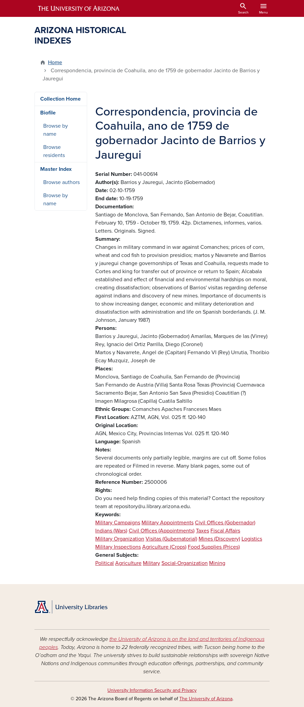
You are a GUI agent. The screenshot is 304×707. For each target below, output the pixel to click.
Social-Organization (184, 563)
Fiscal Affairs (225, 530)
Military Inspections (118, 547)
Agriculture (128, 563)
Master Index (56, 169)
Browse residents (54, 151)
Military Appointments (168, 522)
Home (55, 62)
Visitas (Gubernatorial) (171, 538)
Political (104, 563)
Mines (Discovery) (219, 538)
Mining (217, 563)
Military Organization (119, 538)
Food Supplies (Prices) (214, 547)
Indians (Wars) (111, 530)
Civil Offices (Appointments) (162, 530)
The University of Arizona (205, 699)
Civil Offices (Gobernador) (225, 522)
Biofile (48, 112)
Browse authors (61, 182)
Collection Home (60, 99)
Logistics (252, 538)
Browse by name (55, 130)
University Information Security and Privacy (152, 690)
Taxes (202, 530)
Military (151, 563)
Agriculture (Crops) (164, 547)
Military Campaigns (117, 522)
